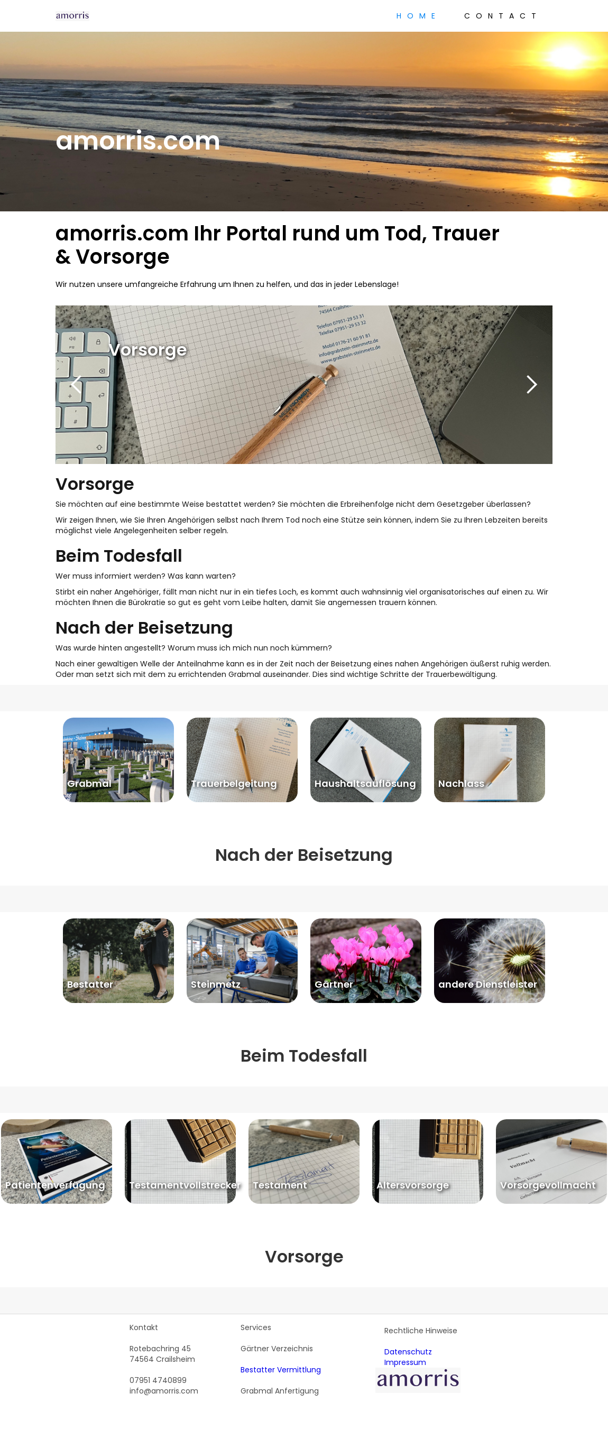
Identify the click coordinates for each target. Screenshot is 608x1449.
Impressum (405, 1362)
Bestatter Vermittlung (281, 1369)
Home (419, 16)
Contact (503, 16)
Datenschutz (408, 1351)
